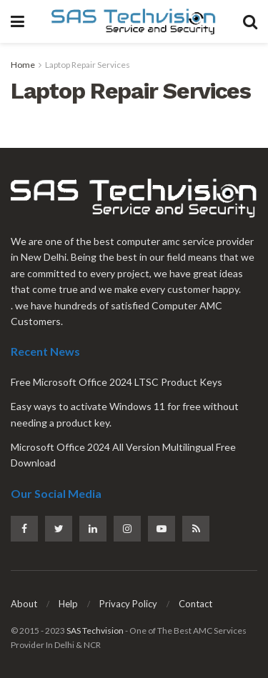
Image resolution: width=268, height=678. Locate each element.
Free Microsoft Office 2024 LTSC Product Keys (116, 382)
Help (68, 603)
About (24, 603)
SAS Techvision (95, 630)
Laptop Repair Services (87, 64)
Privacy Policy (128, 603)
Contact (195, 603)
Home (23, 64)
